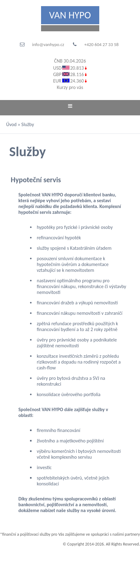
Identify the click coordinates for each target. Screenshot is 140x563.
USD (57, 68)
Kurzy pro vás (70, 87)
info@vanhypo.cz (48, 44)
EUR (57, 81)
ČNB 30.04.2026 (70, 61)
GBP (57, 74)
